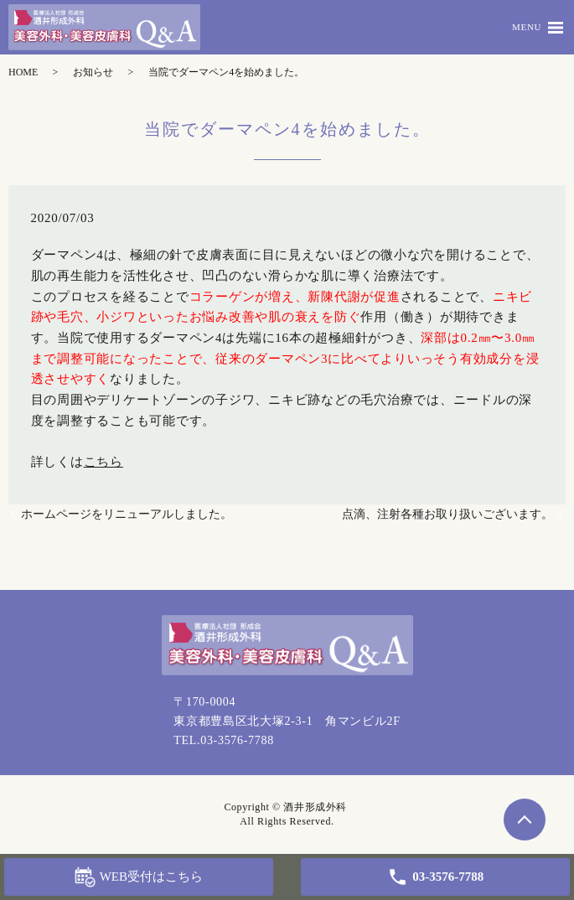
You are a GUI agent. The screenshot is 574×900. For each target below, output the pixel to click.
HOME (23, 72)
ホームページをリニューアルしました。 (126, 514)
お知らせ (93, 72)
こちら (103, 461)
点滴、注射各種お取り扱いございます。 (447, 514)
